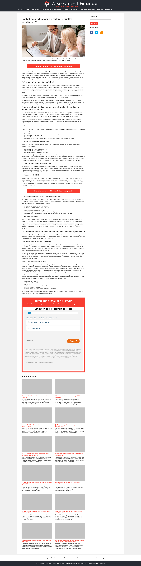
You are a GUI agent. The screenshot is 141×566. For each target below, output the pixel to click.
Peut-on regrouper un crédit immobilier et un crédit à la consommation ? (35, 454)
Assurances (35, 9)
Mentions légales (80, 563)
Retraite (66, 9)
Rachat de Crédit (49, 16)
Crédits (27, 9)
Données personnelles (93, 563)
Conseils (100, 9)
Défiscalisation (46, 9)
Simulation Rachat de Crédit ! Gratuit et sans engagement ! (53, 66)
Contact (107, 9)
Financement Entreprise (87, 9)
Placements (57, 9)
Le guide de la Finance (33, 16)
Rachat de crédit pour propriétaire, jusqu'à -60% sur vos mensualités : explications (69, 540)
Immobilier (74, 9)
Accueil (20, 9)
